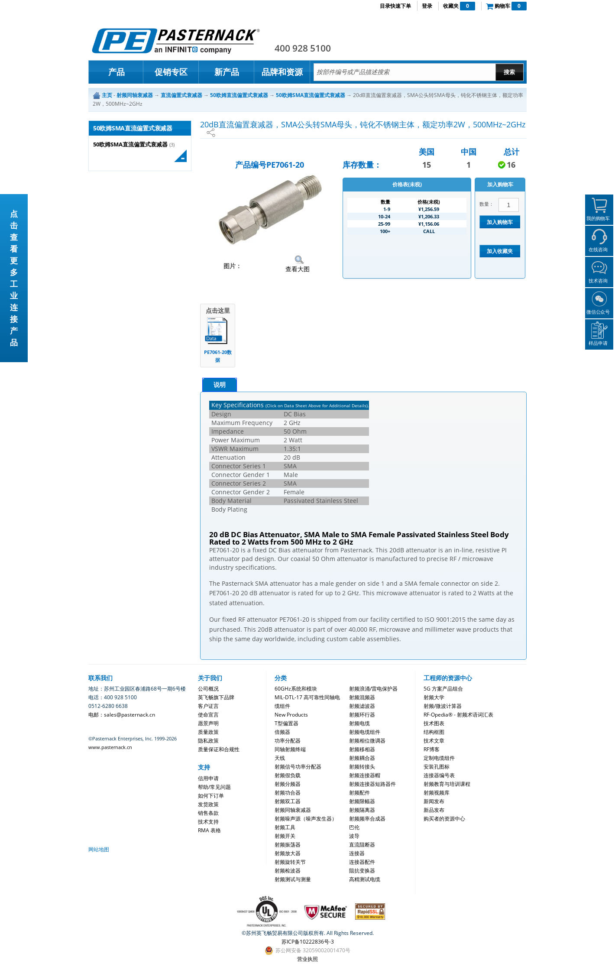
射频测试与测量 (293, 879)
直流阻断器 (362, 844)
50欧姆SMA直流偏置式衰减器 (130, 144)
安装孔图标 (437, 766)
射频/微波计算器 (443, 706)
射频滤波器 (362, 706)
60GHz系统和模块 (296, 688)
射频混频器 (362, 697)
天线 (280, 758)
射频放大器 (288, 853)
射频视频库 (437, 792)
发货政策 (208, 804)
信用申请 (208, 778)
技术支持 (208, 821)
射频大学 (434, 697)
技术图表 (434, 723)
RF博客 (432, 749)
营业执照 (307, 959)
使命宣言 (208, 714)
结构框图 (434, 732)
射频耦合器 (362, 758)
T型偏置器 (286, 723)
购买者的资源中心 (444, 818)
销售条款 (208, 813)
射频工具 (285, 827)
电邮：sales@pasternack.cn (121, 714)
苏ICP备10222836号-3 (308, 941)
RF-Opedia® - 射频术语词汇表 (458, 714)
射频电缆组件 (364, 732)
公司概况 (208, 688)
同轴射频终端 (290, 749)
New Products (291, 714)
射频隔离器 (362, 810)
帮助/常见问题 (214, 787)
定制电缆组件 (439, 758)
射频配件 (359, 792)
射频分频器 (288, 784)
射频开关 (285, 836)
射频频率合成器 (367, 818)
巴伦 (354, 827)
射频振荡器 (288, 844)
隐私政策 (208, 740)
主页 (107, 95)
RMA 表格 (209, 830)
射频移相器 (362, 749)
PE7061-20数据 (218, 356)
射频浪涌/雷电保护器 (373, 688)
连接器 (357, 853)
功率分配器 (288, 740)
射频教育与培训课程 (447, 784)
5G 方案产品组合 (443, 688)
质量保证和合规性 (219, 749)
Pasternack (175, 41)
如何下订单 (211, 795)
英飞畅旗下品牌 (216, 697)
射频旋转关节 (290, 862)
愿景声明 (208, 723)
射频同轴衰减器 (293, 810)
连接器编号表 (439, 775)
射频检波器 (288, 870)
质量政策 (208, 732)
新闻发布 (434, 801)
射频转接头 (362, 766)
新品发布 (434, 810)
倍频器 (282, 732)
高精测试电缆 (364, 879)
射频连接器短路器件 (372, 784)
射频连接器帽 (364, 775)
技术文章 (434, 740)
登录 (427, 6)
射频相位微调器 (367, 740)
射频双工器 (288, 801)
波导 (354, 836)
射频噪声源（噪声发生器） (306, 818)
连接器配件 (362, 862)
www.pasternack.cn (110, 747)
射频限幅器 (362, 801)
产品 (116, 72)
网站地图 (98, 849)
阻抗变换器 (362, 870)
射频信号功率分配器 (298, 766)
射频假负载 (288, 775)
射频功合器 (288, 792)
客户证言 (208, 706)
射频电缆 (359, 723)
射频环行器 (362, 714)
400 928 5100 (303, 48)
